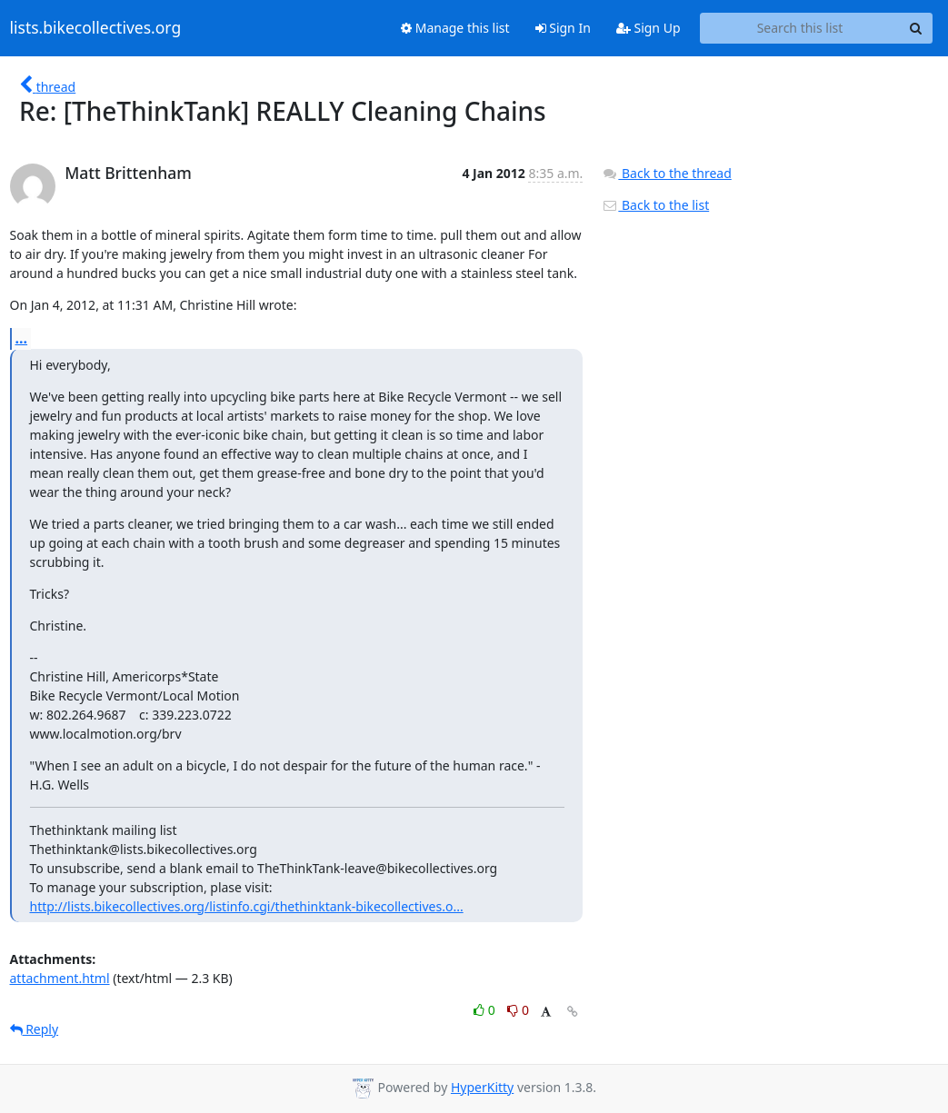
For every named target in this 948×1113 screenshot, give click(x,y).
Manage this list (455, 27)
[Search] (916, 28)
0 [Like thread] (486, 1010)
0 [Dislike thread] (518, 1010)
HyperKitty (482, 1087)
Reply (34, 1029)
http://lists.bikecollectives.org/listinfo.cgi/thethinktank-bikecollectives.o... (247, 906)
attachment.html (60, 978)
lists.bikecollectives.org (96, 28)
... (21, 338)
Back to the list (655, 205)
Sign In (563, 27)
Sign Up (648, 27)
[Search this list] (800, 28)
